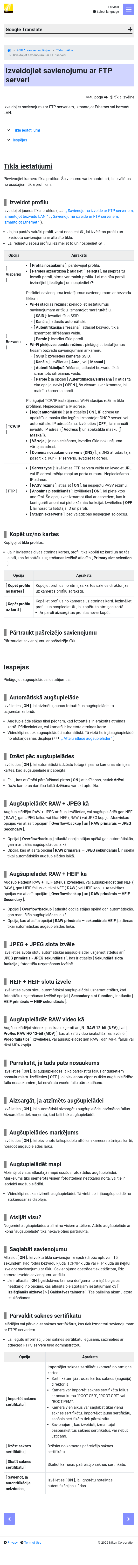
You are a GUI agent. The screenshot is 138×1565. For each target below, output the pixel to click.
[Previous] (9, 1519)
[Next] (128, 1519)
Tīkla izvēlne (64, 50)
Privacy (12, 1542)
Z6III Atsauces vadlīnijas (33, 50)
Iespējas (20, 140)
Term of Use (32, 1542)
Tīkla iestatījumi (26, 130)
